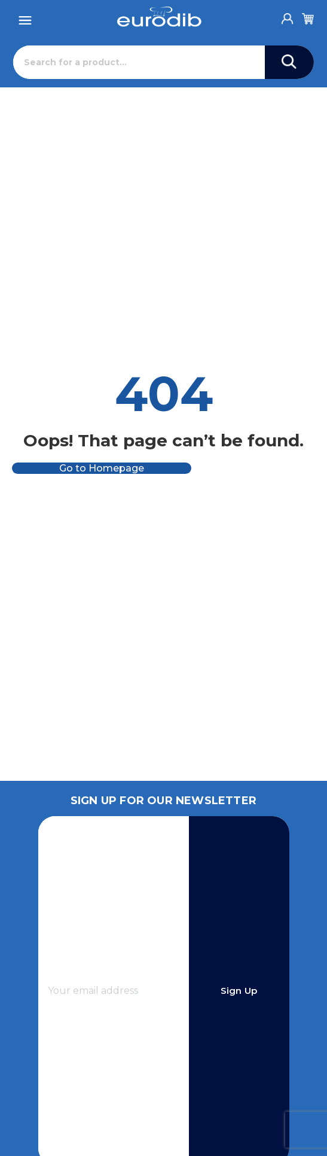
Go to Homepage (101, 468)
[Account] (288, 16)
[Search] (139, 62)
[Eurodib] (159, 17)
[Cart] (308, 17)
